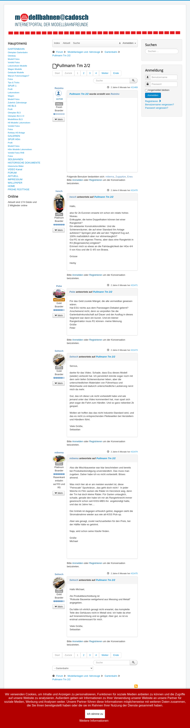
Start (57, 73)
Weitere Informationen (93, 720)
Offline (59, 104)
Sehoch (59, 351)
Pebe (59, 286)
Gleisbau (12, 56)
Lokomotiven (13, 92)
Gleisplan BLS (14, 112)
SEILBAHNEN (15, 159)
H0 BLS (12, 105)
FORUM (12, 172)
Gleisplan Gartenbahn (18, 52)
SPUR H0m (14, 139)
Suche (76, 43)
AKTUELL (13, 176)
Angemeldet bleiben (158, 90)
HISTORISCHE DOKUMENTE (24, 162)
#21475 (134, 573)
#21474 (134, 452)
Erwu (130, 176)
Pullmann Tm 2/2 (79, 94)
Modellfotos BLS (15, 119)
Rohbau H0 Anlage (16, 133)
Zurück (68, 73)
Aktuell (66, 43)
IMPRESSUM (15, 179)
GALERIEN (14, 136)
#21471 (134, 285)
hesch (59, 191)
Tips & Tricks (13, 82)
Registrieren (95, 180)
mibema (109, 176)
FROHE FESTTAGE (19, 189)
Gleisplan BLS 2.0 (16, 116)
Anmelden (77, 180)
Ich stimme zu (95, 713)
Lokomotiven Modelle (17, 66)
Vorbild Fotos (14, 62)
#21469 (134, 87)
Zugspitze (120, 176)
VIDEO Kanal (15, 169)
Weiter (104, 73)
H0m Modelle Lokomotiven (20, 149)
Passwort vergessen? (156, 107)
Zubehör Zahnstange (17, 102)
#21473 (134, 350)
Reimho (59, 88)
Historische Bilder (16, 166)
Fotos (10, 79)
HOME (11, 186)
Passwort (149, 82)
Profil (10, 89)
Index (57, 43)
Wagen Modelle (15, 69)
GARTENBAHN (16, 49)
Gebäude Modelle (16, 72)
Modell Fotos (13, 59)
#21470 (134, 190)
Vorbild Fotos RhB (16, 153)
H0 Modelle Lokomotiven (19, 123)
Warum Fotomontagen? (18, 76)
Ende (116, 73)
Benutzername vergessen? (159, 104)
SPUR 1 (12, 85)
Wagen (11, 96)
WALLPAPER (15, 182)
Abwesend (59, 300)
